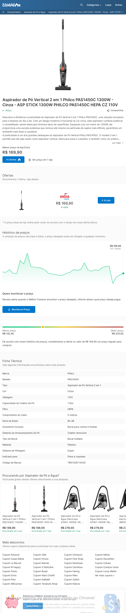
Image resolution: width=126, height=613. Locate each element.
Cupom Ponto (9, 571)
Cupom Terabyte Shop (45, 583)
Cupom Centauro (73, 554)
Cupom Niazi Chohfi (44, 575)
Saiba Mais (33, 605)
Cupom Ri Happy (11, 567)
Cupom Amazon (11, 554)
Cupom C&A (39, 554)
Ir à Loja (106, 200)
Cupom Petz (9, 579)
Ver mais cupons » (105, 575)
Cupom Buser (40, 571)
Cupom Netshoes (73, 563)
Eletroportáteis (14, 12)
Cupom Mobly (102, 554)
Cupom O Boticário (43, 567)
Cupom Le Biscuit (11, 563)
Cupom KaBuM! (41, 579)
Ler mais (118, 143)
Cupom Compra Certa (106, 567)
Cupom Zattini (71, 579)
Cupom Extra (9, 575)
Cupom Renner (41, 563)
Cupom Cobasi (103, 563)
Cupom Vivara (40, 558)
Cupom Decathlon (104, 558)
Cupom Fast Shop (73, 558)
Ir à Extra (13, 159)
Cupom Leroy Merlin (105, 571)
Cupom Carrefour (73, 567)
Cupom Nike (70, 575)
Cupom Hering (72, 571)
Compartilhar (115, 110)
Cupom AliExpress (12, 583)
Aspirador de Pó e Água (34, 12)
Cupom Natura (72, 583)
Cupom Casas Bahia (13, 558)
